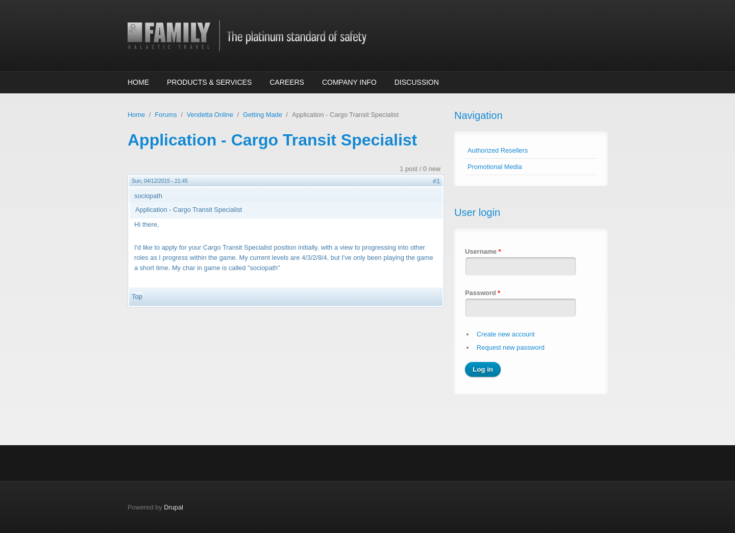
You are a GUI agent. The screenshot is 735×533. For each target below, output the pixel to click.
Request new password (511, 347)
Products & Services (209, 82)
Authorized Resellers (498, 150)
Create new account (506, 334)
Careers (287, 82)
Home (138, 82)
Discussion (417, 82)
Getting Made (262, 114)
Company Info (349, 82)
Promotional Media (495, 167)
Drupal (173, 507)
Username (483, 251)
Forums (166, 114)
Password (482, 293)
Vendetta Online (210, 114)
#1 (436, 181)
